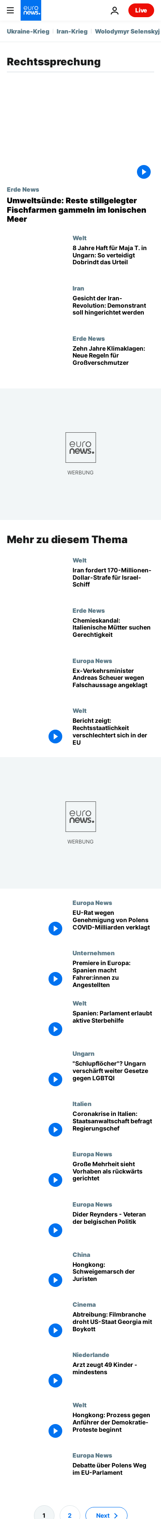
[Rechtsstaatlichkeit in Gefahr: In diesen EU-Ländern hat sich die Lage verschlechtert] (113, 732)
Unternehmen (94, 952)
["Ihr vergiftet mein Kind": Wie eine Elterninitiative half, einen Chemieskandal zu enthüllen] (113, 631)
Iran (78, 287)
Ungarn (83, 1053)
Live (141, 10)
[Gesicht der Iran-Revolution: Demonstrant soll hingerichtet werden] (113, 309)
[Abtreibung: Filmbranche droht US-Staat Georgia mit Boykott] (113, 1326)
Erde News (23, 189)
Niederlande (91, 1354)
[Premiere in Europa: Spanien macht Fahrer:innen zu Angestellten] (113, 974)
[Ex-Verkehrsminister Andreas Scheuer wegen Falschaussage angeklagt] (113, 682)
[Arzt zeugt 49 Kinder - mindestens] (113, 1376)
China (81, 1253)
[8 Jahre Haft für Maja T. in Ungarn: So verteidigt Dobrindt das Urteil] (113, 259)
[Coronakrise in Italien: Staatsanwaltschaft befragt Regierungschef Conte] (113, 1125)
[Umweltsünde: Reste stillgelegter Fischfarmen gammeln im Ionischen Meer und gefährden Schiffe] (80, 210)
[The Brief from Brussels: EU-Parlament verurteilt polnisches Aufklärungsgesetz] (113, 1175)
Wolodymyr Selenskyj (127, 31)
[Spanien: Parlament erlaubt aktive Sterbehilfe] (113, 1024)
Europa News (92, 660)
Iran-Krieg (72, 31)
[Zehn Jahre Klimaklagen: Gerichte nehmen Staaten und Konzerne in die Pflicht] (113, 360)
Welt (80, 237)
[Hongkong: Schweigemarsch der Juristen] (113, 1275)
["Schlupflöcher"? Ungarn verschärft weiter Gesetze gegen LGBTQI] (113, 1075)
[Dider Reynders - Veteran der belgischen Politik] (113, 1225)
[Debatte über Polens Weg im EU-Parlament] (113, 1476)
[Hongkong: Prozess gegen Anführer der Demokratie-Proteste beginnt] (113, 1426)
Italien (82, 1103)
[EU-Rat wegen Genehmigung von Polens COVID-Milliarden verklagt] (113, 924)
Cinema (84, 1304)
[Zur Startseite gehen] (31, 10)
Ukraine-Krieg (28, 31)
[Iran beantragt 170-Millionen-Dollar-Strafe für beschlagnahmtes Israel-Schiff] (113, 581)
